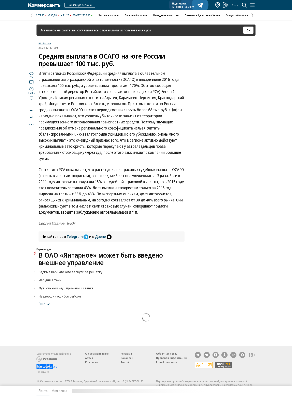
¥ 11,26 (65, 15)
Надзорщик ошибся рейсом (60, 296)
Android (125, 362)
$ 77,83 (40, 15)
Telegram (78, 236)
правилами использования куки (126, 30)
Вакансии (127, 358)
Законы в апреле (109, 15)
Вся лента (234, 391)
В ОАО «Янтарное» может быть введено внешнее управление (101, 258)
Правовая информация (171, 358)
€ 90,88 (52, 15)
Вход (235, 5)
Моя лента (59, 391)
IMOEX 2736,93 (81, 15)
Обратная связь (166, 353)
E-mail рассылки (166, 362)
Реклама (126, 353)
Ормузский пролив (237, 15)
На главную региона (80, 5)
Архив (89, 358)
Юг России (45, 43)
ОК (248, 30)
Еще (45, 304)
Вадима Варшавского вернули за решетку (70, 272)
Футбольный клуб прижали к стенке (66, 288)
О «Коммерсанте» (97, 353)
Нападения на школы (166, 15)
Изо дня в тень (50, 280)
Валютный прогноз (136, 15)
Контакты (91, 362)
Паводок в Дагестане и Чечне (202, 15)
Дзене (103, 236)
